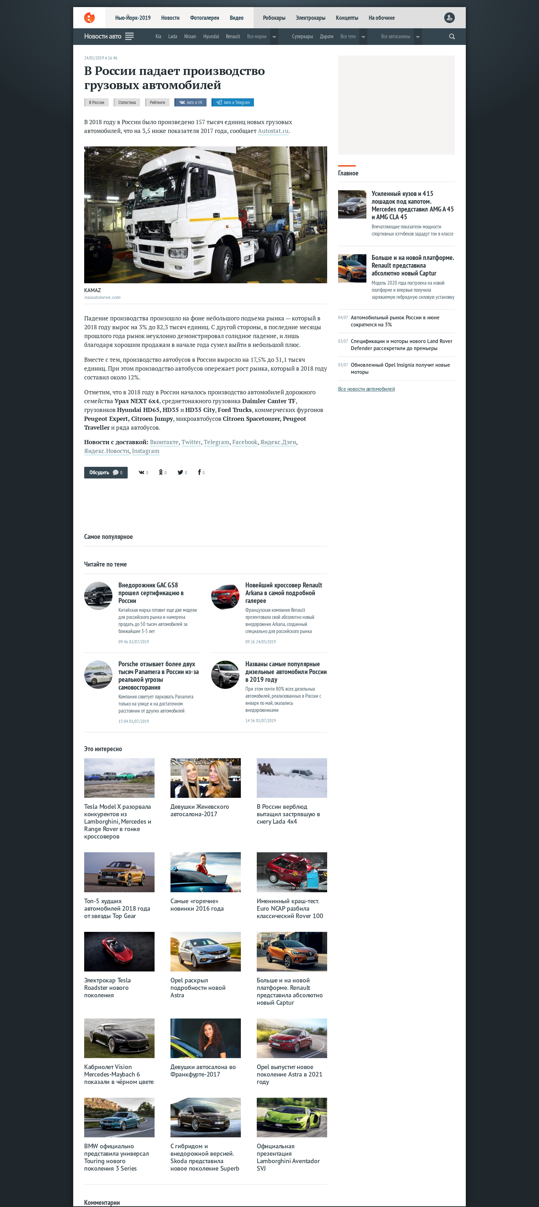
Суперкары (302, 36)
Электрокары (310, 18)
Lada (172, 36)
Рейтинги (157, 102)
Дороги (327, 36)
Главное (348, 172)
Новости (170, 18)
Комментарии (102, 1202)
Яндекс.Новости (106, 451)
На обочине (382, 18)
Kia (158, 36)
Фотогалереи (204, 18)
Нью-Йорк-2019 (133, 18)
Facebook (244, 442)
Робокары (274, 18)
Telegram (217, 442)
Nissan (190, 36)
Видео (237, 18)
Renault (233, 36)
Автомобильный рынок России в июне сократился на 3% (389, 321)
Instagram (146, 451)
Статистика (127, 102)
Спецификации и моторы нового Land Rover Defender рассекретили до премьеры (395, 345)
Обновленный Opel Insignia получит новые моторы (394, 368)
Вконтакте (164, 442)
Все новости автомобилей (366, 388)
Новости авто (102, 36)
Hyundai (211, 36)
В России (96, 102)
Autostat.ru (273, 131)
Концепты (347, 18)
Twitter (191, 442)
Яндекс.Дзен (278, 442)
